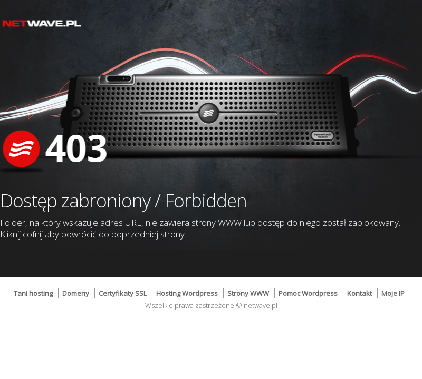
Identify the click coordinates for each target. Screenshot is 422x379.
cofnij (33, 234)
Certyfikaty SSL (123, 293)
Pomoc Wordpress (308, 293)
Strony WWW (248, 293)
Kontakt (359, 293)
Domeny (75, 293)
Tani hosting (33, 293)
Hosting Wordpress (187, 293)
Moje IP (393, 293)
